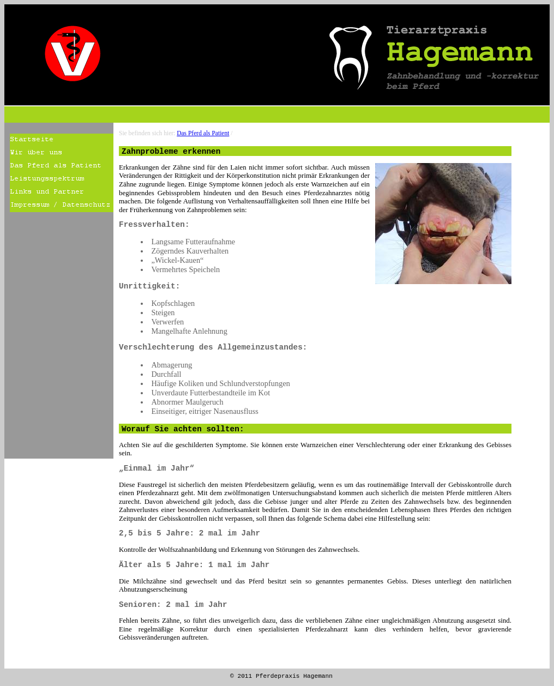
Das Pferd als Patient (203, 133)
